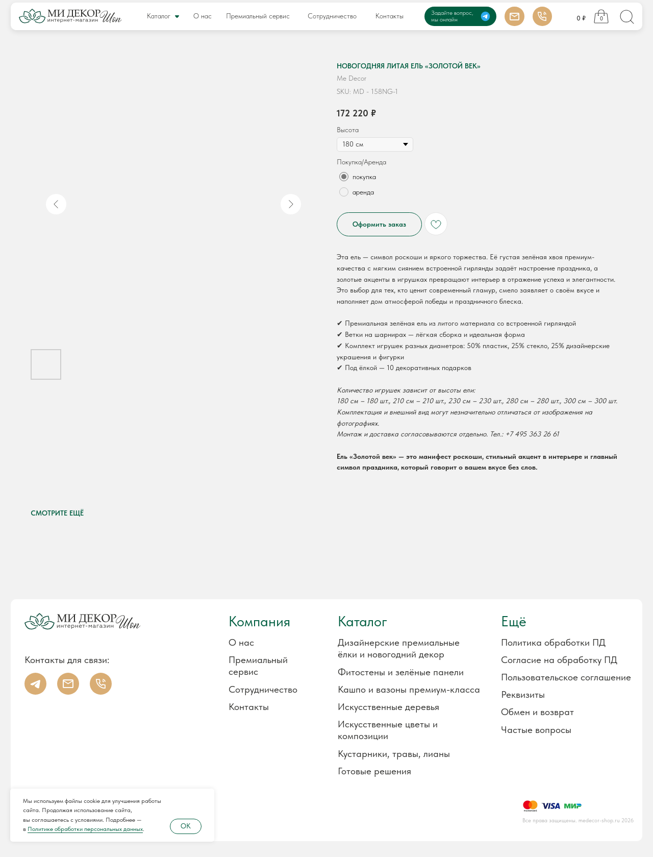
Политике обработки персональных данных (85, 828)
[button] (550, 694)
